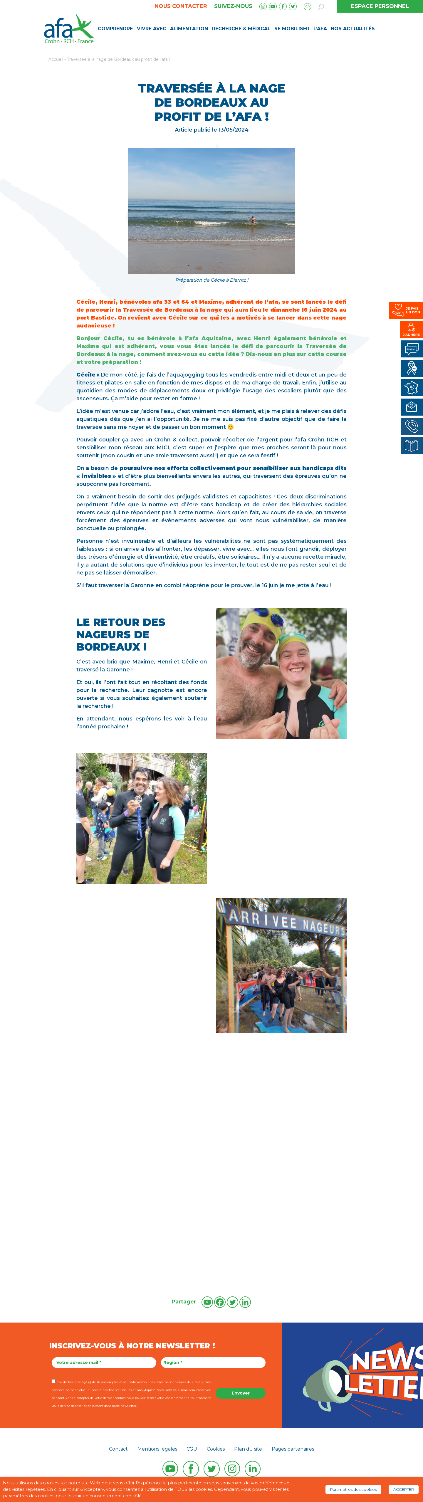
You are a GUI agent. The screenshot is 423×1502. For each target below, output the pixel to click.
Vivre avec (151, 28)
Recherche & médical (241, 28)
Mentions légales (157, 1449)
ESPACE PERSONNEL (380, 6)
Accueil (55, 59)
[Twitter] (232, 1302)
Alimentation (189, 28)
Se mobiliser (291, 28)
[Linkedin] (245, 1302)
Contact (118, 1449)
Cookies (216, 1449)
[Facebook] (220, 1302)
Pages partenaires (293, 1449)
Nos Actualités (353, 28)
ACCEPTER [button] (403, 1489)
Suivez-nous (233, 6)
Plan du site (248, 1449)
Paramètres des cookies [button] (353, 1489)
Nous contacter (181, 6)
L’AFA (320, 28)
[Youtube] (207, 1302)
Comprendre (115, 28)
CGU (192, 1449)
